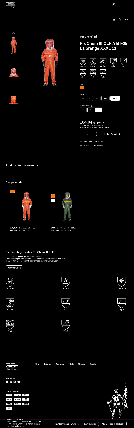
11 (98, 110)
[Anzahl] (87, 134)
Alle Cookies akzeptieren (113, 424)
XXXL (115, 98)
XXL (105, 98)
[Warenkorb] (122, 20)
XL (97, 98)
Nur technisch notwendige (67, 424)
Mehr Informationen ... (15, 426)
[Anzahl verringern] (81, 134)
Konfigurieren (90, 424)
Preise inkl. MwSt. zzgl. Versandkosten (91, 125)
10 (91, 110)
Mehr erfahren (14, 268)
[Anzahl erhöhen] (93, 134)
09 (83, 110)
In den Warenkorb (112, 134)
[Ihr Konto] (114, 20)
